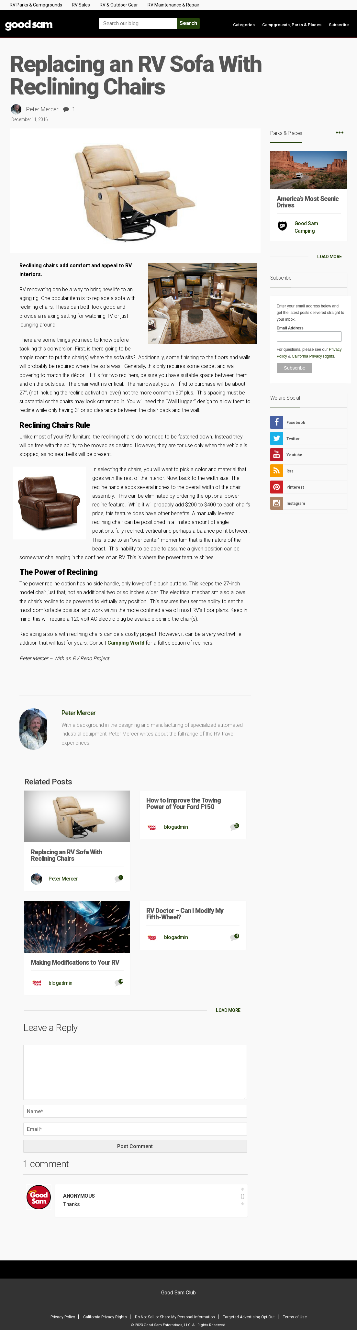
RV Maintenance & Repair (173, 4)
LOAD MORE (228, 1010)
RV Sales (81, 4)
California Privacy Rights (313, 356)
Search (188, 23)
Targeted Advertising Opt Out (249, 1317)
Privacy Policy (62, 1317)
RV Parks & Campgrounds (36, 4)
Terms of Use (295, 1317)
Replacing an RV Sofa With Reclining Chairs (66, 855)
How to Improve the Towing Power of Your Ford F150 (183, 803)
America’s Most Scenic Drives (308, 202)
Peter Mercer (42, 109)
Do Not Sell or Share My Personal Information (175, 1317)
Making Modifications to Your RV (75, 962)
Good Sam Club (178, 1293)
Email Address (290, 328)
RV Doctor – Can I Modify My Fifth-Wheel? (184, 914)
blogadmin (176, 827)
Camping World (125, 643)
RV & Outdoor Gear (119, 4)
